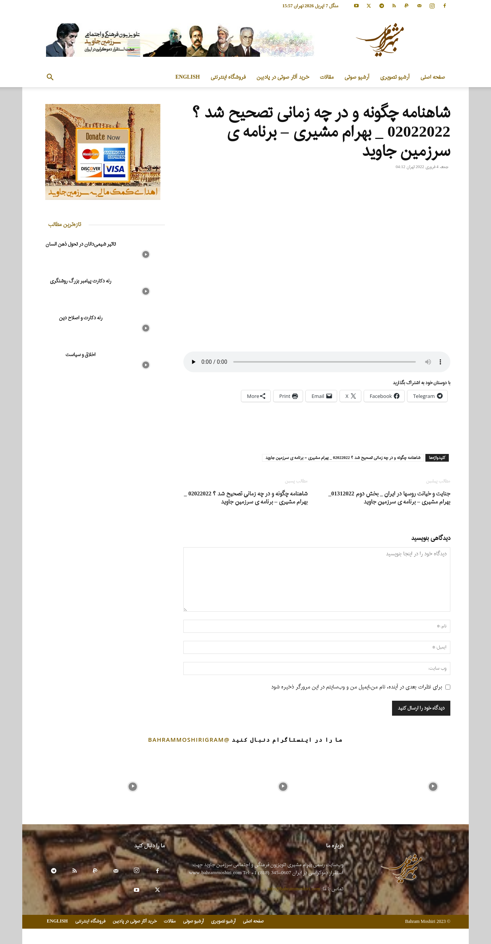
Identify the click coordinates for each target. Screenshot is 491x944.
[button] (50, 78)
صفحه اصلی (432, 77)
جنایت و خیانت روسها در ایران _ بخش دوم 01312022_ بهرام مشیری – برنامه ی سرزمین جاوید (389, 498)
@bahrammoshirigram (189, 739)
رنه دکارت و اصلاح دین (80, 318)
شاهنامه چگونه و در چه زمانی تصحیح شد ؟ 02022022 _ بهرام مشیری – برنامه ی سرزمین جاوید (246, 498)
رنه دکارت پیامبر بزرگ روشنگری (80, 281)
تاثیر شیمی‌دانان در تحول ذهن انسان (81, 244)
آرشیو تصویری (395, 77)
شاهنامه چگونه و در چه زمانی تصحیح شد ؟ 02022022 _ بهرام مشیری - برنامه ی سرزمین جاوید (343, 458)
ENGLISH (187, 77)
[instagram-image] (58, 784)
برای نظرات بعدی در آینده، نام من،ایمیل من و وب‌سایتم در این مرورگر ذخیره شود (356, 687)
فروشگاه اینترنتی (228, 77)
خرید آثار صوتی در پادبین (283, 77)
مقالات (327, 77)
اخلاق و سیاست (81, 354)
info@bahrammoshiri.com (293, 889)
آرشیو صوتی (356, 77)
